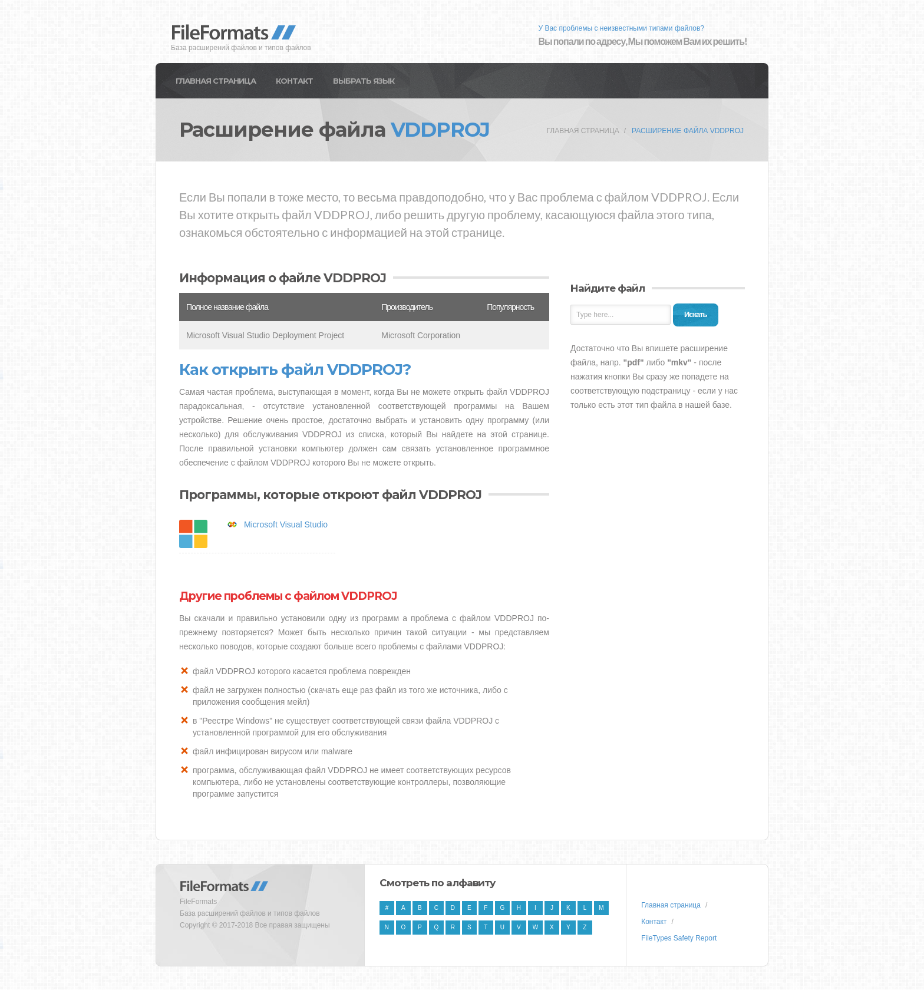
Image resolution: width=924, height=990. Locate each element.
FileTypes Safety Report (679, 938)
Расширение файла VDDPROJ (688, 131)
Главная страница (216, 80)
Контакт (294, 80)
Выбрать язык (363, 80)
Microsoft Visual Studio (286, 524)
